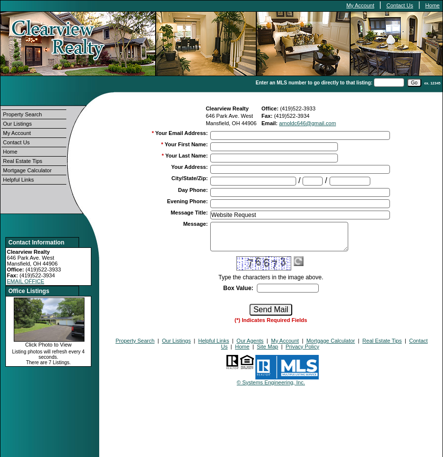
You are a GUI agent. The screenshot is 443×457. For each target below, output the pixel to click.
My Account (360, 5)
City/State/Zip (189, 178)
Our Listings (17, 124)
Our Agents (250, 341)
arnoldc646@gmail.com (307, 123)
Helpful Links (18, 180)
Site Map (267, 346)
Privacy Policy (302, 346)
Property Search (22, 114)
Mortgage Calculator (27, 170)
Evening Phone (187, 201)
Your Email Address (181, 133)
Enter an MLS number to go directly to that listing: (314, 82)
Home (432, 5)
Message (195, 224)
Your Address (189, 167)
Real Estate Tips (22, 161)
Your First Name (186, 144)
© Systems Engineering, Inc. (271, 382)
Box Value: (238, 288)
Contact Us (400, 5)
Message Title (189, 212)
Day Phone (193, 190)
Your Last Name (186, 156)
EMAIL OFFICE (25, 281)
